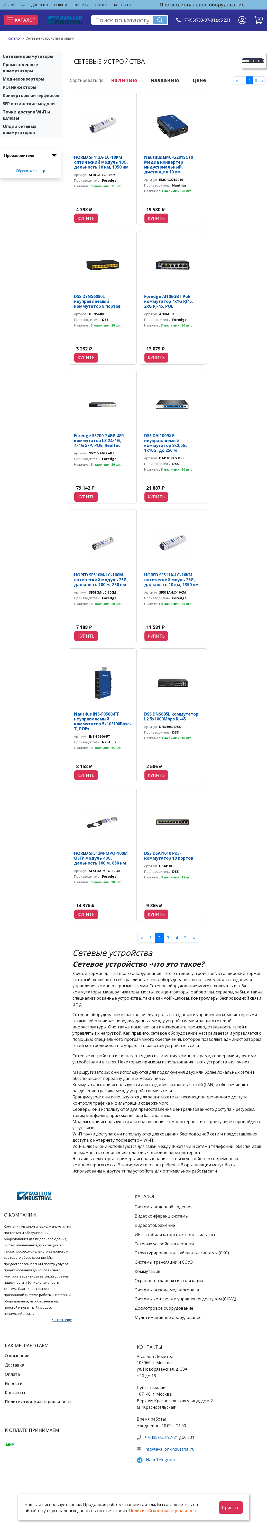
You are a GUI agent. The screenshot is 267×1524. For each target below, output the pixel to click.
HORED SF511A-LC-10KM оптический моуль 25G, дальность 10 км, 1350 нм (171, 579)
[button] (258, 20)
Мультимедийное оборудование (168, 1317)
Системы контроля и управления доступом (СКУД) (185, 1299)
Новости (81, 4)
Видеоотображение (155, 1225)
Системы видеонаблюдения (163, 1207)
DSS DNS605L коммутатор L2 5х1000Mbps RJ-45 (171, 716)
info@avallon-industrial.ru (169, 1449)
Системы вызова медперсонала (167, 1290)
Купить (86, 218)
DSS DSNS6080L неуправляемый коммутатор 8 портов (97, 301)
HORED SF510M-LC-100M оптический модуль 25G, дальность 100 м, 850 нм (101, 579)
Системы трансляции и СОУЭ (164, 1262)
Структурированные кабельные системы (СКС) (182, 1253)
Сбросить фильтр (30, 171)
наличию (124, 80)
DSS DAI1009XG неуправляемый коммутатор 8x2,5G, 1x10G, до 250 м (165, 443)
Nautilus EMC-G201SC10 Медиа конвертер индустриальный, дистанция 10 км (168, 164)
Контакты (122, 4)
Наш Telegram (160, 1460)
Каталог (21, 20)
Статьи (101, 4)
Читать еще (62, 1319)
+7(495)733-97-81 (161, 1437)
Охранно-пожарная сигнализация (169, 1280)
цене (199, 80)
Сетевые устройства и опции (164, 1244)
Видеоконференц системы (161, 1216)
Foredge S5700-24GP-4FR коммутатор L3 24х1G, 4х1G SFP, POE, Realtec (99, 440)
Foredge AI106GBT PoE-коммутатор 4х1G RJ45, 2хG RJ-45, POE (168, 301)
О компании (14, 4)
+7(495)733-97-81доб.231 (206, 20)
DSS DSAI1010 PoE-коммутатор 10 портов (168, 855)
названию (165, 80)
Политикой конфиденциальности (163, 1510)
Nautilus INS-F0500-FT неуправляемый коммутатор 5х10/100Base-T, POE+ (102, 721)
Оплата (60, 4)
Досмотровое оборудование (164, 1308)
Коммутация (147, 1271)
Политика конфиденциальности (38, 1402)
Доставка (39, 4)
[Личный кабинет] (242, 20)
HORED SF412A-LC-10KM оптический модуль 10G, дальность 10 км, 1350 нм (101, 162)
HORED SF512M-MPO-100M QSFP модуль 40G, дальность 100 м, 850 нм (101, 858)
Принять (231, 1507)
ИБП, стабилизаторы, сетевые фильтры (175, 1234)
